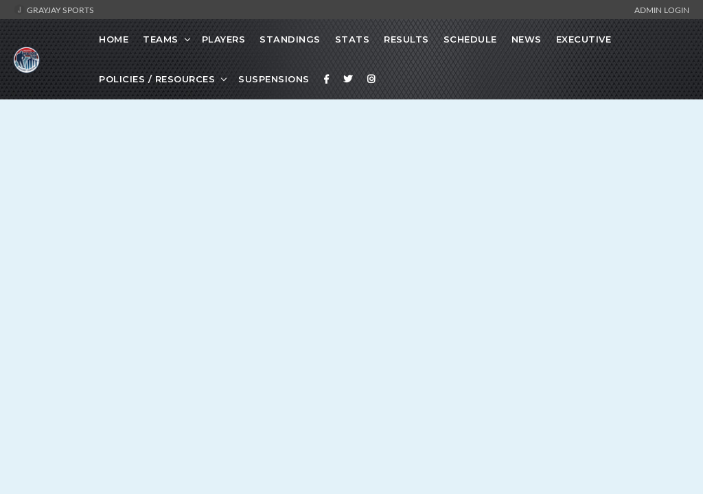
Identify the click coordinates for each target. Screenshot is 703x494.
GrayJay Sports (54, 9)
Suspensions (274, 78)
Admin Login (661, 9)
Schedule (470, 39)
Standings (290, 39)
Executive (584, 39)
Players (224, 39)
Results (406, 39)
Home (113, 39)
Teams (160, 39)
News (526, 39)
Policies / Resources (157, 78)
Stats (352, 39)
